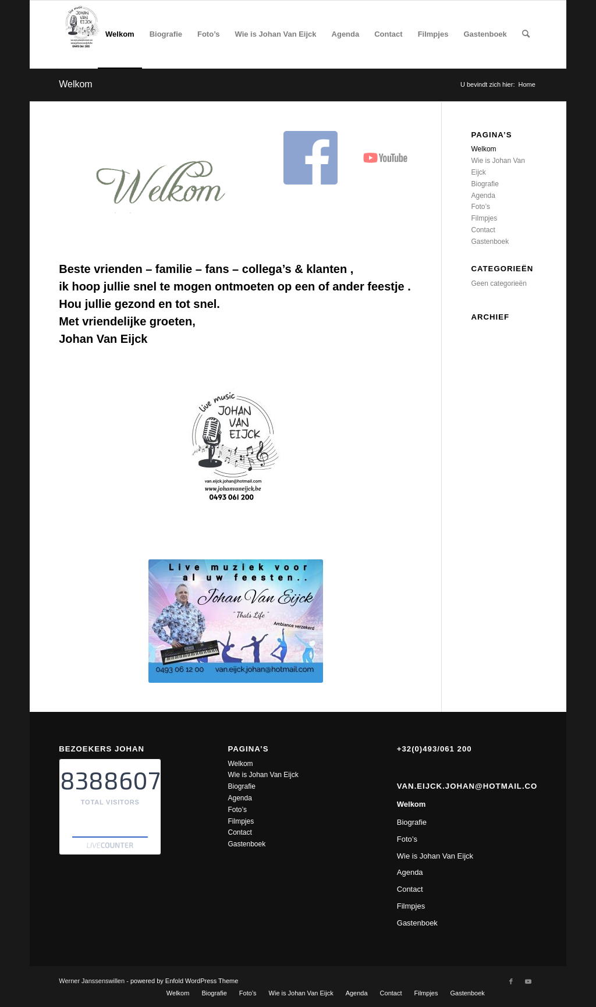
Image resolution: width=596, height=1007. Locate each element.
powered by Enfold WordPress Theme (184, 980)
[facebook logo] (310, 158)
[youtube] (385, 158)
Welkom (76, 84)
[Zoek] (526, 34)
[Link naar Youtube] (528, 981)
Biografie (484, 184)
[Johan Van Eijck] (83, 34)
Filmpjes (484, 218)
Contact (483, 230)
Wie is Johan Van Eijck (263, 775)
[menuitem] (120, 34)
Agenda (483, 196)
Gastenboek (490, 241)
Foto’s (480, 207)
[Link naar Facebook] (511, 981)
